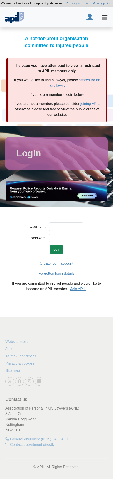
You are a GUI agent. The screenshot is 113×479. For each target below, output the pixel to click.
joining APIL (90, 104)
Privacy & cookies (19, 363)
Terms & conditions (20, 356)
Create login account (56, 263)
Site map (12, 371)
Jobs (9, 349)
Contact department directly (30, 445)
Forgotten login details (56, 273)
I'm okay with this (77, 3)
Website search (17, 341)
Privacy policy (102, 3)
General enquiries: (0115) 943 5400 (36, 439)
